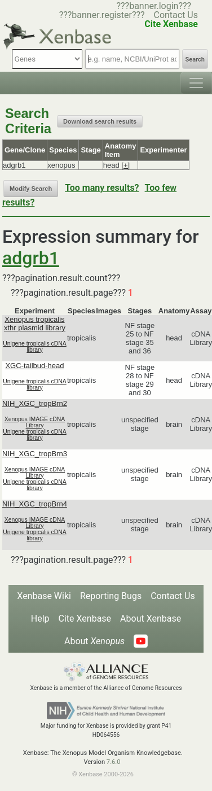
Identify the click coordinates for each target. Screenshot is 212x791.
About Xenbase (150, 618)
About (94, 641)
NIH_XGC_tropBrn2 (34, 403)
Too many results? (102, 187)
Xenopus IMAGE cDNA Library (35, 422)
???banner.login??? (153, 6)
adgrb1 (30, 258)
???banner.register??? (102, 15)
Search (195, 59)
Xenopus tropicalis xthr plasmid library (34, 323)
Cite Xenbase (85, 618)
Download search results (99, 121)
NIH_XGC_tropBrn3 (34, 453)
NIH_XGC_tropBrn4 (34, 504)
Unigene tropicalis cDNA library (35, 346)
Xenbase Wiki (44, 596)
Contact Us (175, 15)
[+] (125, 165)
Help (40, 618)
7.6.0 (114, 762)
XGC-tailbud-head (34, 365)
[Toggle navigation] (196, 83)
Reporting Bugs (111, 596)
